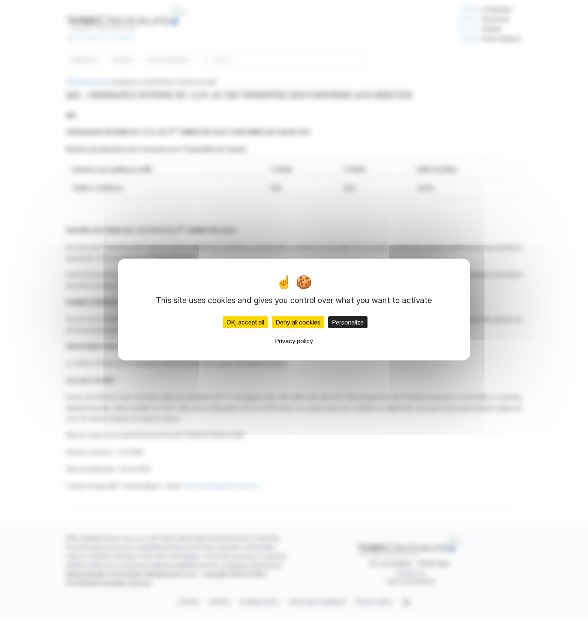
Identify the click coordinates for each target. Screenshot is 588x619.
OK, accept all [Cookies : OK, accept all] (245, 322)
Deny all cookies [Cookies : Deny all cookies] (298, 322)
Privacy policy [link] (294, 341)
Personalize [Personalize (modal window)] (348, 322)
